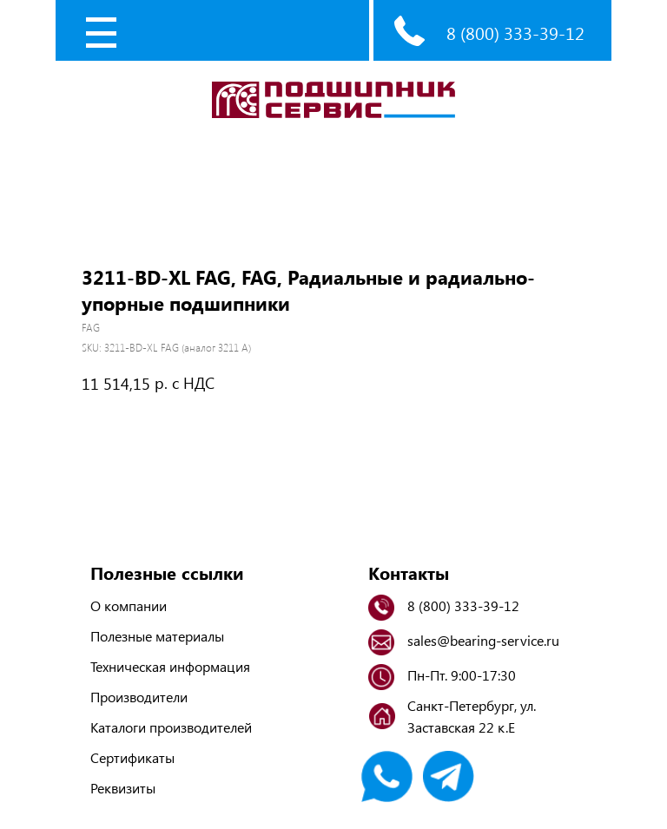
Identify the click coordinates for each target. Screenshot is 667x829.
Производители (139, 697)
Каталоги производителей (171, 727)
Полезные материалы (157, 636)
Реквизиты (122, 788)
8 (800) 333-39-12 (515, 32)
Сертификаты (132, 757)
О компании (128, 605)
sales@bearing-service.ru (483, 640)
